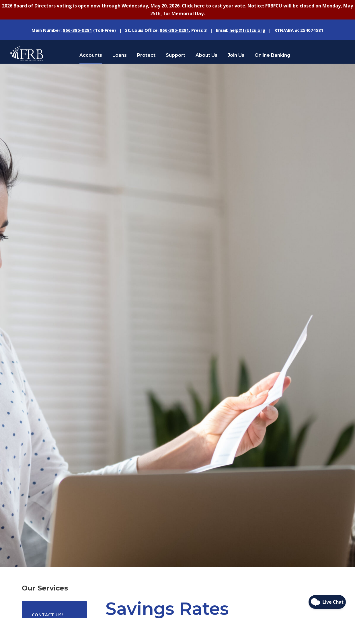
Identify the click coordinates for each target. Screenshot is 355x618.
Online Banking (272, 55)
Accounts (90, 55)
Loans (119, 55)
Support (175, 55)
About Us (206, 55)
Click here (193, 6)
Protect (146, 55)
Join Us (236, 55)
